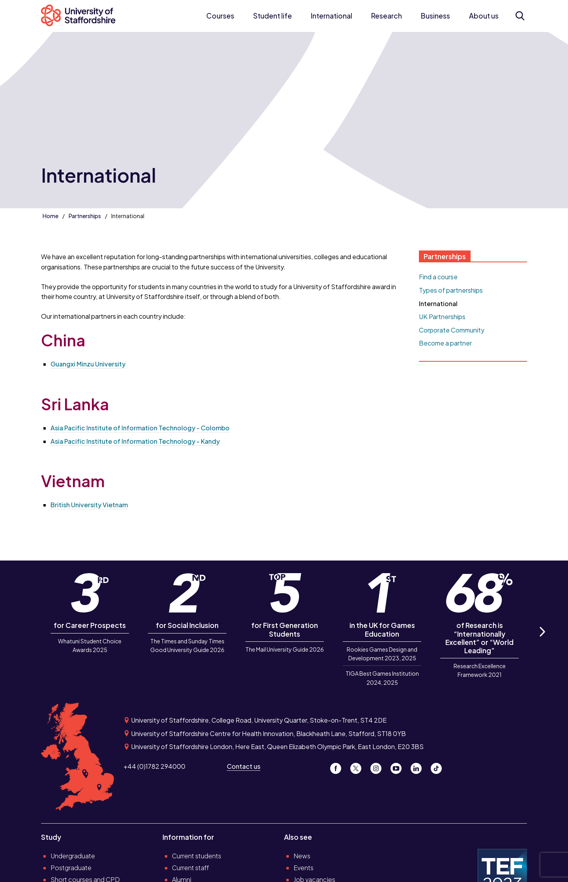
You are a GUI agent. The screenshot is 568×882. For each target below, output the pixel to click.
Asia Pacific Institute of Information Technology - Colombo (140, 428)
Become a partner (445, 343)
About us (484, 15)
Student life (272, 15)
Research (386, 15)
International (331, 15)
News (301, 856)
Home (50, 215)
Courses (220, 15)
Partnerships (85, 215)
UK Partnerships (442, 316)
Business (435, 15)
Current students (196, 856)
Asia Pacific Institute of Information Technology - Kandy (135, 441)
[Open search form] (520, 15)
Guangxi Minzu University (87, 364)
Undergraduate (72, 856)
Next (541, 640)
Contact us (243, 766)
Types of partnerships (451, 290)
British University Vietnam (89, 505)
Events (303, 867)
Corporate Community (451, 330)
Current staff (190, 867)
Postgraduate (71, 867)
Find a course (438, 277)
